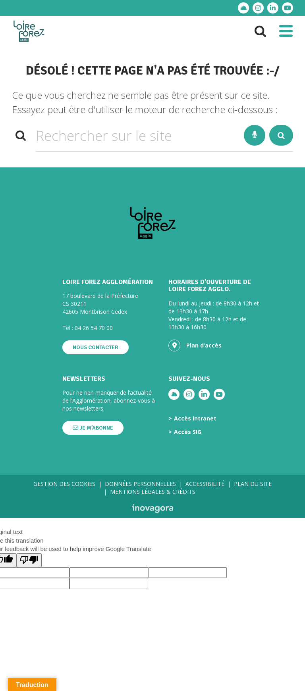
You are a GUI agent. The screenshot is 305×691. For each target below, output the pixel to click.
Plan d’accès (195, 345)
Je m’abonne (93, 427)
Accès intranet (195, 418)
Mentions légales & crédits (152, 491)
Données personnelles (140, 484)
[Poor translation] (29, 560)
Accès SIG (187, 432)
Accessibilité (204, 484)
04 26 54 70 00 (94, 328)
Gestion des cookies (64, 484)
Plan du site (253, 484)
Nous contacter (95, 347)
